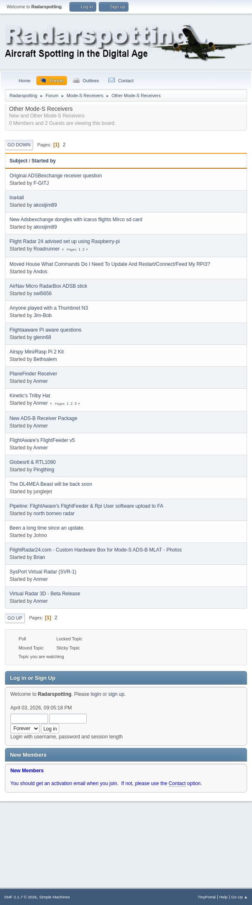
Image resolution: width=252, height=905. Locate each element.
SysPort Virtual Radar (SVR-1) (43, 572)
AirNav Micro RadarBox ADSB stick (48, 286)
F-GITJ (41, 183)
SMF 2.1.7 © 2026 (20, 897)
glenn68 (42, 337)
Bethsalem (45, 359)
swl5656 (42, 293)
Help (223, 897)
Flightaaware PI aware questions (45, 330)
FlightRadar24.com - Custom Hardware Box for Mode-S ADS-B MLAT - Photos (96, 550)
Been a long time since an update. (47, 528)
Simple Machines (54, 897)
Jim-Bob (42, 315)
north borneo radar (53, 513)
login (96, 694)
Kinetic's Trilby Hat (30, 396)
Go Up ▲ (239, 897)
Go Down (19, 144)
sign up (116, 694)
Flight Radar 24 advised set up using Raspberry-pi (65, 241)
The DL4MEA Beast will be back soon (51, 484)
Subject (18, 161)
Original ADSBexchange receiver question (56, 176)
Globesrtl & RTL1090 (33, 462)
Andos (40, 272)
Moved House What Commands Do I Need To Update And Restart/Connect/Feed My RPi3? (110, 264)
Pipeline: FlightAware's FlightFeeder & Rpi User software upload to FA (86, 506)
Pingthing (43, 470)
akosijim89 (45, 205)
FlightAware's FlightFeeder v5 (42, 440)
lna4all (17, 198)
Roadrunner (46, 249)
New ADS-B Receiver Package (43, 418)
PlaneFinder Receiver (33, 374)
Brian (39, 557)
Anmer (40, 381)
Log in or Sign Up (32, 678)
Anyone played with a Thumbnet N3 (49, 308)
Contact (177, 783)
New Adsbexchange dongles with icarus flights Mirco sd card (76, 219)
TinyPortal (207, 897)
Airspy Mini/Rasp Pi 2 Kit (37, 352)
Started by (43, 161)
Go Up (14, 618)
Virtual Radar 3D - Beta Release (45, 594)
